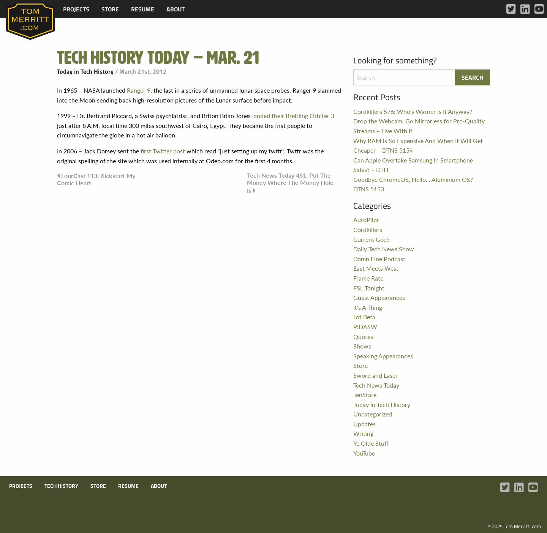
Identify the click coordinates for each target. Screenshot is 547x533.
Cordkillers (367, 229)
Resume (142, 9)
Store (110, 9)
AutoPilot (366, 219)
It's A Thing (367, 307)
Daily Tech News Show (383, 248)
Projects (76, 9)
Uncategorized (372, 414)
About (175, 9)
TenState (364, 394)
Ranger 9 (138, 90)
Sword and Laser (375, 375)
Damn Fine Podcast (379, 258)
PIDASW (365, 326)
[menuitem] (76, 9)
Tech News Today (376, 385)
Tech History (61, 486)
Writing (363, 433)
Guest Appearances (379, 297)
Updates (364, 423)
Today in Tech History (85, 71)
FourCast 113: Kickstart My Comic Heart (96, 179)
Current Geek (371, 239)
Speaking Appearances (383, 356)
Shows (362, 346)
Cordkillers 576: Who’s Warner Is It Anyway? (412, 111)
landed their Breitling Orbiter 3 (293, 115)
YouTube (364, 453)
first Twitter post (163, 151)
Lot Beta (364, 316)
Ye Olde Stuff (371, 443)
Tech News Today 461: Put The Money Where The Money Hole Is (290, 182)
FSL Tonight (368, 288)
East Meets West (375, 268)
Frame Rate (368, 278)
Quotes (363, 336)
